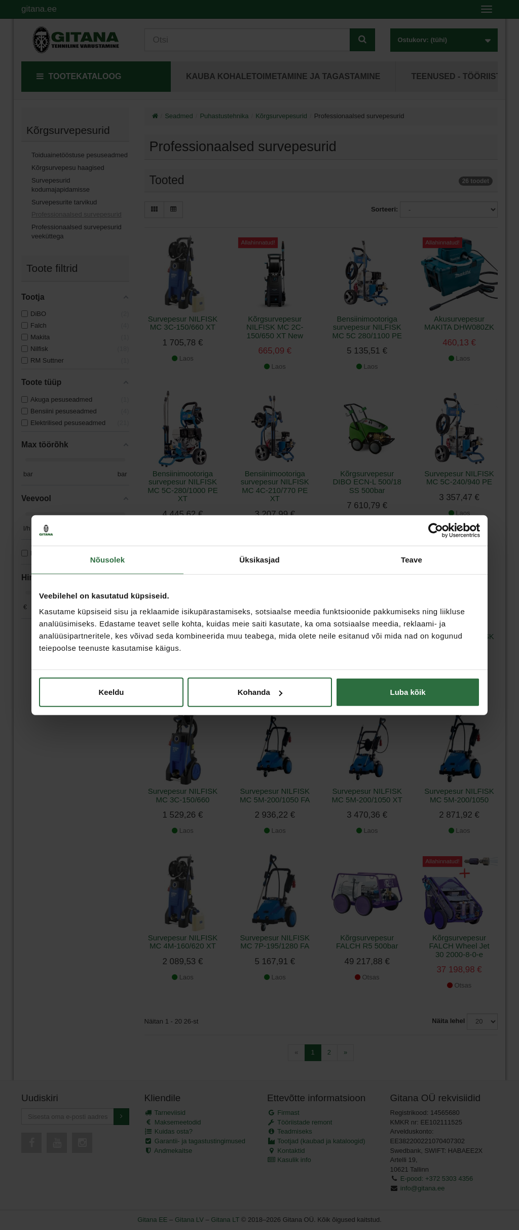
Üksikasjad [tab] (259, 559)
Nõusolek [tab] (107, 559)
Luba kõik (407, 692)
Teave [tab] (411, 559)
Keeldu (111, 692)
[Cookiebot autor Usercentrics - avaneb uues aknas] (435, 530)
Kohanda (260, 692)
